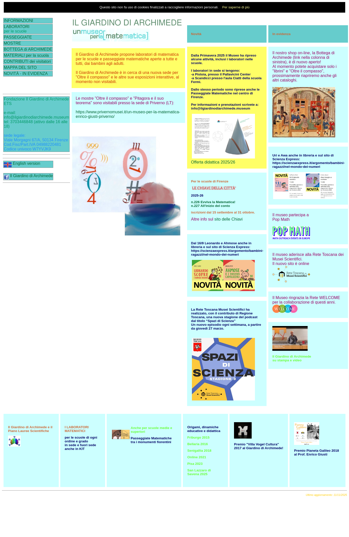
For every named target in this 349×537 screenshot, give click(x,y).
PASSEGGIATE (18, 37)
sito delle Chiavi (228, 219)
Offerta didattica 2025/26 (213, 162)
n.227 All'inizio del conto (210, 206)
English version (22, 163)
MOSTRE (12, 43)
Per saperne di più (235, 7)
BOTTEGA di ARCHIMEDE (28, 49)
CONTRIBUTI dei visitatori (27, 61)
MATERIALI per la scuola (26, 55)
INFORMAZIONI (18, 20)
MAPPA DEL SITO (20, 67)
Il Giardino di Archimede (28, 176)
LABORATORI (17, 26)
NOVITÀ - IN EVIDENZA (26, 73)
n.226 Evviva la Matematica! (213, 202)
